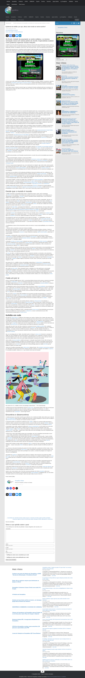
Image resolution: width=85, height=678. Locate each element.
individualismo (9, 236)
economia (20, 283)
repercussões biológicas (21, 167)
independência (39, 262)
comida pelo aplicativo (47, 466)
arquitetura (14, 454)
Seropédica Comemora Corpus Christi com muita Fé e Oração (70, 87)
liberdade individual (26, 237)
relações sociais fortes (41, 173)
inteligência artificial (40, 326)
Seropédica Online (62, 27)
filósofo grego (29, 202)
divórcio (41, 214)
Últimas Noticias (18, 31)
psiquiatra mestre (13, 176)
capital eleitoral (14, 317)
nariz (42, 220)
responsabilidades (42, 286)
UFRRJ (26, 1)
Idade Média (14, 206)
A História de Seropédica (66, 93)
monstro (23, 204)
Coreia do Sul (43, 137)
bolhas (21, 444)
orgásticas (51, 348)
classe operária (29, 242)
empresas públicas (44, 283)
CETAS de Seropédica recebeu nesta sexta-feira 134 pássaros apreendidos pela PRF (70, 141)
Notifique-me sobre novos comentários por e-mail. (18, 554)
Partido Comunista (43, 241)
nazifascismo (29, 310)
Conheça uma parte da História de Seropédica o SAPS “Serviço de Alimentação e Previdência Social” (70, 68)
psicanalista (41, 471)
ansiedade (45, 160)
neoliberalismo (14, 281)
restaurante (14, 467)
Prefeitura (21, 1)
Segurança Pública (68, 118)
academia (38, 322)
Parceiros (49, 1)
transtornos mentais (36, 159)
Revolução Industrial (46, 218)
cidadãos (45, 297)
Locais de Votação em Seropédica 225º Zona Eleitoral (70, 150)
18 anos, (18, 344)
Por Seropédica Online (12, 30)
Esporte (37, 1)
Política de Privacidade (52, 676)
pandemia (33, 327)
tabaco (30, 443)
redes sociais (14, 268)
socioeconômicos (16, 462)
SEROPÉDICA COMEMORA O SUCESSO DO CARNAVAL (69, 112)
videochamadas (40, 321)
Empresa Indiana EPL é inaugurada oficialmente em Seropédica (69, 132)
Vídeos (8, 4)
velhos (34, 248)
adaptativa (9, 150)
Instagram (11, 428)
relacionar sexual (46, 263)
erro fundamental (11, 418)
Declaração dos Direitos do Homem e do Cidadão (28, 209)
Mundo (76, 1)
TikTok (18, 428)
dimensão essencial (12, 419)
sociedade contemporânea (44, 347)
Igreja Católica (56, 1)
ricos (8, 291)
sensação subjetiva (46, 143)
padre (39, 232)
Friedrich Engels (19, 241)
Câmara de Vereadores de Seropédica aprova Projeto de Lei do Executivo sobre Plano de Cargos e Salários (70, 121)
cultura (30, 426)
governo (27, 463)
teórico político (44, 232)
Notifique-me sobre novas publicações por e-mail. (18, 557)
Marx (18, 245)
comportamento (35, 426)
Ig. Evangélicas (64, 1)
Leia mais (54, 575)
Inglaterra (14, 258)
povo (33, 304)
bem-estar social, (29, 302)
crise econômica (23, 294)
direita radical (14, 303)
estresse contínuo (45, 167)
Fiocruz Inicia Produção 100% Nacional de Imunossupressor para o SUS (57, 619)
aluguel (14, 322)
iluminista (13, 212)
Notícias (8, 1)
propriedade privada (47, 221)
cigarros (33, 180)
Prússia (19, 257)
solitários (12, 132)
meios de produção (11, 243)
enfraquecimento (37, 300)
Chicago (8, 456)
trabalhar (46, 423)
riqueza (15, 293)
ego (16, 440)
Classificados (14, 4)
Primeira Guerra (23, 312)
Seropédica (14, 1)
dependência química (37, 183)
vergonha (10, 438)
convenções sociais (24, 265)
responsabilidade (34, 472)
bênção (9, 195)
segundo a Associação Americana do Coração (31, 186)
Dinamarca (49, 257)
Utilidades (71, 1)
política (34, 203)
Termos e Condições (61, 676)
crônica (38, 147)
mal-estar (10, 437)
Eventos (43, 1)
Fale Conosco (22, 4)
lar (44, 408)
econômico (21, 232)
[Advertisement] (30, 100)
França (8, 253)
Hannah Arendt (35, 309)
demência (35, 185)
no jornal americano (31, 182)
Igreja (37, 210)
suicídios (32, 255)
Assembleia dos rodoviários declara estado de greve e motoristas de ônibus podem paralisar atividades (29, 517)
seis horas (45, 344)
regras (10, 271)
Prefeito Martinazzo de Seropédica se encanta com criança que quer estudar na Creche (31, 23)
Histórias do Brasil (65, 100)
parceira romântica (11, 331)
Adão (18, 200)
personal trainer (14, 324)
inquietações (17, 411)
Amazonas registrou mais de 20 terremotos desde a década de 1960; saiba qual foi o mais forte (32, 519)
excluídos (22, 196)
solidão (31, 421)
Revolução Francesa (12, 209)
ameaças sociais (9, 163)
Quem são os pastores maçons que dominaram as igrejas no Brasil (70, 78)
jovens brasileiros (16, 340)
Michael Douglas (16, 289)
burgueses (13, 215)
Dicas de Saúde (9, 31)
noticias (66, 85)
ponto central (35, 436)
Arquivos (58, 58)
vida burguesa (33, 236)
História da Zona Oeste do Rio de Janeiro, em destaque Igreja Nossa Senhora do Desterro (70, 103)
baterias (50, 424)
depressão (39, 160)
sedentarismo (46, 183)
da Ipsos (21, 82)
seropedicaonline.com (19, 484)
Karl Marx (13, 241)
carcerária (12, 249)
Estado (30, 220)
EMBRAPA (32, 1)
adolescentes (30, 407)
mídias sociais (26, 347)
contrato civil (48, 212)
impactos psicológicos (38, 179)
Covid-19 (9, 297)
